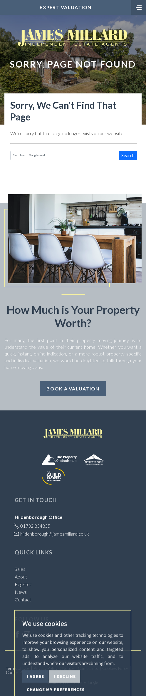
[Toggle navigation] (139, 6)
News (21, 592)
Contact (23, 599)
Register (23, 584)
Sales (20, 569)
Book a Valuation (72, 388)
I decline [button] (65, 689)
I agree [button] (35, 689)
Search (128, 155)
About (21, 576)
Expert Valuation (65, 7)
